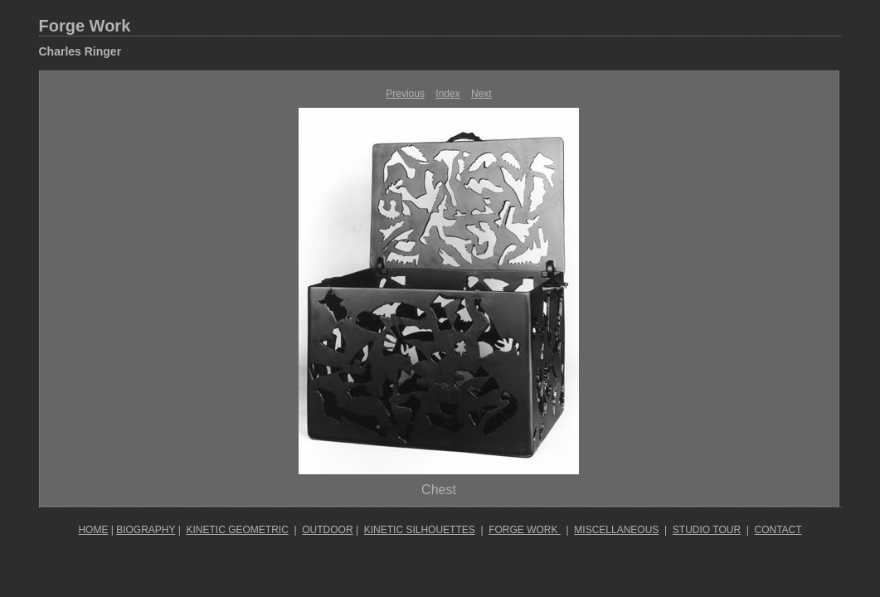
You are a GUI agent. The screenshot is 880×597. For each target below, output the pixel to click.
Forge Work (85, 26)
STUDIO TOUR (707, 530)
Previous (405, 94)
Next (481, 94)
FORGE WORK (525, 530)
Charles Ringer (80, 51)
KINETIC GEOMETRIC (237, 530)
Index (447, 94)
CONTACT (778, 530)
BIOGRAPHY (145, 530)
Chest (438, 490)
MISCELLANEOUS (616, 530)
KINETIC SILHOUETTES (419, 530)
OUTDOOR (327, 530)
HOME (93, 530)
